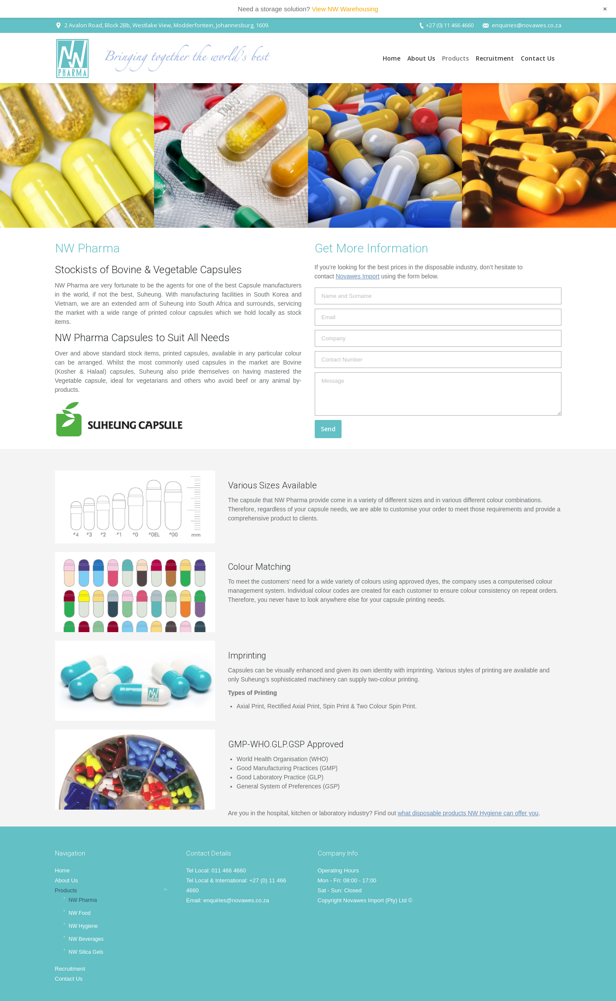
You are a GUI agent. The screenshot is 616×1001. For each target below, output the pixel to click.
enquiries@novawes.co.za (526, 25)
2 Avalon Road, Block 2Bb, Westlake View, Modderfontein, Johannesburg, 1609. (167, 25)
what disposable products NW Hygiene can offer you (468, 813)
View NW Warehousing (345, 9)
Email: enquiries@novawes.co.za (227, 900)
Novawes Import (358, 276)
